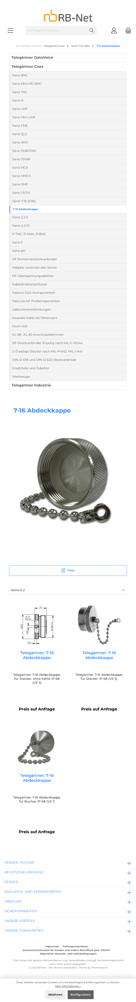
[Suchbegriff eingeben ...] (56, 30)
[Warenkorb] (127, 30)
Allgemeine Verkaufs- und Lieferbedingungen (68, 953)
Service (11, 882)
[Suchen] (92, 30)
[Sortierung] (68, 590)
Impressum (52, 946)
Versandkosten (77, 960)
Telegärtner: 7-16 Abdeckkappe (37, 655)
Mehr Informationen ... (68, 986)
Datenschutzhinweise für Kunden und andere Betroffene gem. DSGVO (66, 950)
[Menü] (10, 30)
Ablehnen (55, 994)
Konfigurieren (81, 994)
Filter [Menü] (68, 569)
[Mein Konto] (114, 30)
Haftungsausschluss (75, 946)
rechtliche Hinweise (23, 872)
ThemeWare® (99, 967)
